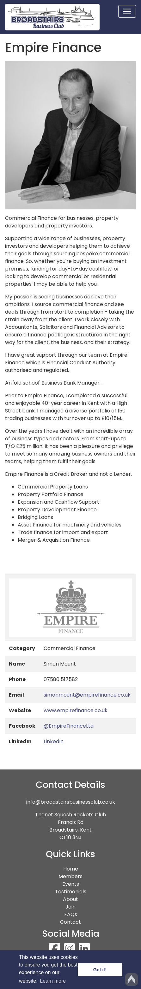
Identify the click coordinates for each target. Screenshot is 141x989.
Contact (70, 922)
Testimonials (70, 891)
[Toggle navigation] (127, 11)
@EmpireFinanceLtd (69, 726)
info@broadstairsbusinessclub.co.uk (70, 802)
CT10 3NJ (70, 837)
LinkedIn (54, 741)
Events (70, 884)
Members (70, 876)
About (70, 899)
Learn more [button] (53, 981)
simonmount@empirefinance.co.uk (87, 695)
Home (82, 868)
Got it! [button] (100, 969)
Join (70, 906)
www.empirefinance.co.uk (75, 710)
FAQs (70, 914)
